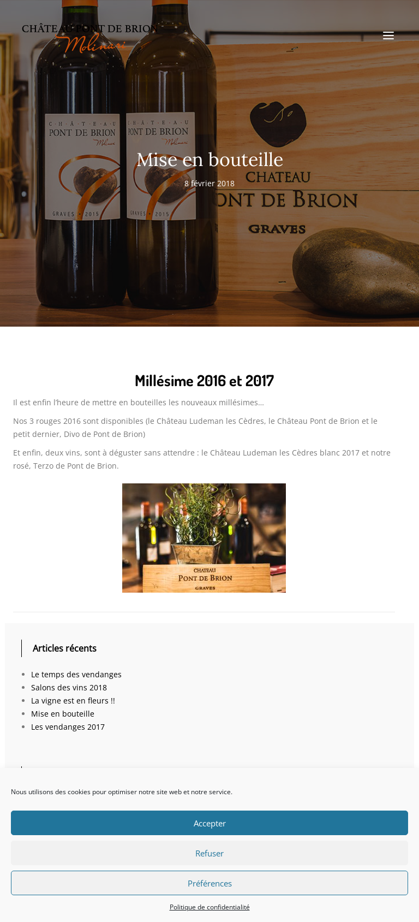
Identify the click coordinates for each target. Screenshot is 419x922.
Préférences (210, 883)
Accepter (210, 823)
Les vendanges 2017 (68, 727)
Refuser (209, 853)
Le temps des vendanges (76, 674)
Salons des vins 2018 (69, 687)
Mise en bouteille (62, 713)
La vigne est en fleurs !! (73, 700)
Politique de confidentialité (210, 907)
